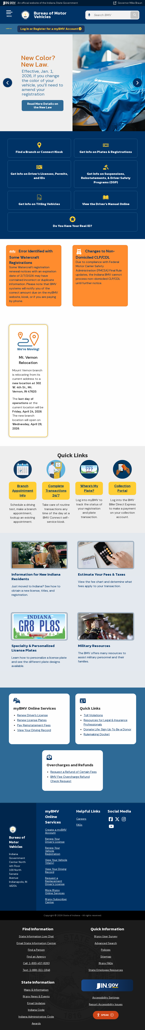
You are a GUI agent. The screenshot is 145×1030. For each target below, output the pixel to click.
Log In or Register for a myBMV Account (51, 26)
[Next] (137, 79)
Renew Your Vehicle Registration (52, 848)
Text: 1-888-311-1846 (36, 967)
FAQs (79, 821)
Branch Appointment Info (22, 488)
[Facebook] (111, 816)
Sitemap (105, 953)
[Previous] (7, 79)
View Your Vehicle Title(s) (56, 858)
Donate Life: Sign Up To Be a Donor (107, 727)
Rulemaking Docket (97, 731)
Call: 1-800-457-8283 (36, 960)
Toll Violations (93, 712)
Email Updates (36, 1000)
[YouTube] (111, 823)
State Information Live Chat (36, 933)
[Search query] (122, 13)
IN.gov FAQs (106, 960)
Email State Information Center (36, 940)
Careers (81, 815)
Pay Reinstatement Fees (34, 722)
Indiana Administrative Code (36, 1013)
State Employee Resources (106, 967)
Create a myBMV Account (55, 828)
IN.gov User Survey (105, 933)
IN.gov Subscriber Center (56, 898)
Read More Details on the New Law (42, 102)
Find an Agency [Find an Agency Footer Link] (36, 953)
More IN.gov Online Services (55, 889)
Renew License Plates (32, 717)
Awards (36, 1020)
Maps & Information (36, 986)
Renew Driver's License (32, 712)
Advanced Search (106, 940)
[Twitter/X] (117, 816)
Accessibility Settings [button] (105, 994)
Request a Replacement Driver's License (55, 878)
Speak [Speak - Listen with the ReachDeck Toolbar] (105, 1012)
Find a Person (36, 947)
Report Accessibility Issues (106, 1001)
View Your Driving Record (34, 727)
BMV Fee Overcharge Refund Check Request (70, 776)
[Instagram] (124, 816)
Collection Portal (122, 485)
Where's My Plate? (89, 485)
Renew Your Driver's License (55, 837)
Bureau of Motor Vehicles (56, 13)
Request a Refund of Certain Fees (73, 769)
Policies (105, 947)
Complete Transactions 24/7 (56, 488)
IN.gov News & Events (36, 993)
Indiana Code (36, 1007)
